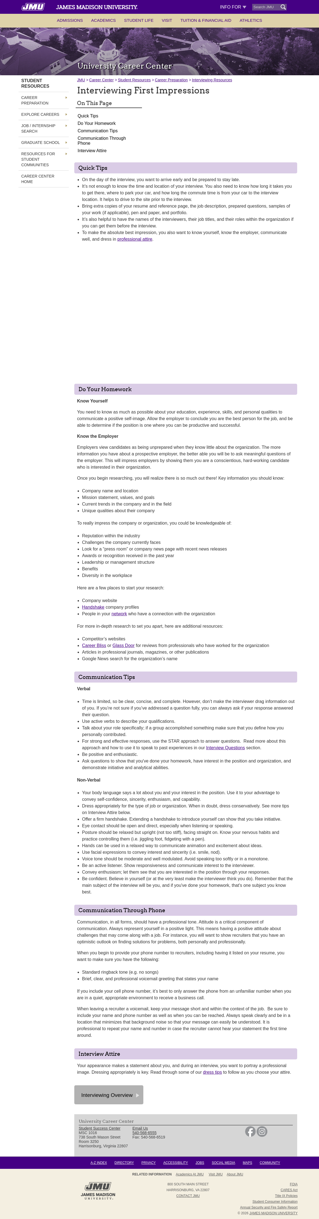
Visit (167, 20)
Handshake (93, 607)
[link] (250, 1135)
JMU (81, 80)
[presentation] (185, 314)
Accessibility (175, 1163)
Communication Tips (98, 130)
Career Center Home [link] (37, 179)
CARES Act (289, 1190)
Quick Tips (88, 116)
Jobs (200, 1163)
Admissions (70, 20)
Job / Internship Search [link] (38, 128)
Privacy (148, 1163)
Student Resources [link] (35, 83)
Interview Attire (92, 150)
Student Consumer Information (274, 1202)
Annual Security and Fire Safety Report (268, 1207)
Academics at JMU (190, 1174)
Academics (103, 20)
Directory (124, 1163)
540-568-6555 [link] (145, 1133)
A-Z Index (99, 1163)
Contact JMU (188, 1196)
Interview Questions (225, 747)
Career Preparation (171, 80)
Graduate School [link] (40, 142)
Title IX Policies (286, 1196)
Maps (247, 1163)
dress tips (212, 1072)
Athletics (251, 20)
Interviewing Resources (212, 80)
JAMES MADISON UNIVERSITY (273, 1213)
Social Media (223, 1163)
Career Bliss (94, 645)
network (119, 613)
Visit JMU (216, 1174)
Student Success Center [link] (99, 1128)
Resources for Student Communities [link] (38, 159)
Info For (233, 7)
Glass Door (123, 645)
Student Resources (134, 80)
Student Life (138, 20)
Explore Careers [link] (40, 114)
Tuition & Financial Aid (205, 20)
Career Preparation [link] (34, 100)
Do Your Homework (97, 123)
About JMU (235, 1174)
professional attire (134, 239)
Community (270, 1163)
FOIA (293, 1184)
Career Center (101, 80)
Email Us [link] (140, 1128)
